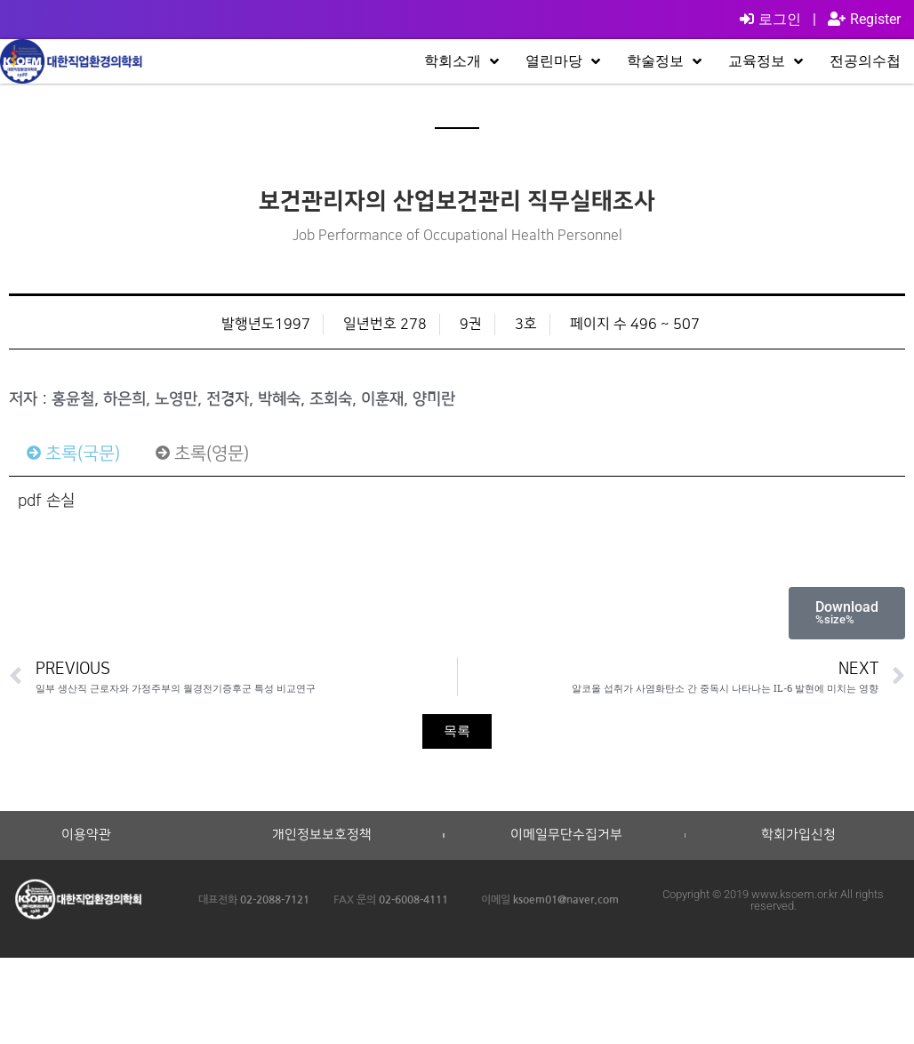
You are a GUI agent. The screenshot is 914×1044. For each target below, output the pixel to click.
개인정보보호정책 (322, 835)
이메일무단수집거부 (566, 835)
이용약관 (86, 835)
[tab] (73, 453)
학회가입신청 (798, 835)
